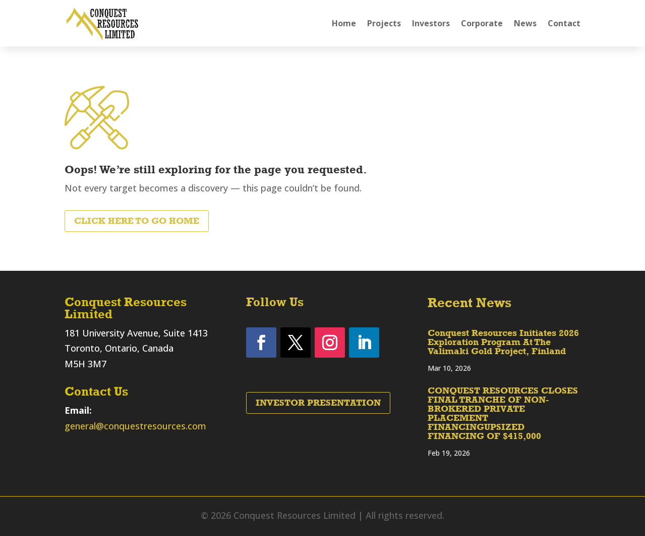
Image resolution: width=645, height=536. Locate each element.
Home (344, 23)
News (525, 23)
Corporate (482, 23)
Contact (564, 23)
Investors (431, 23)
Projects (384, 23)
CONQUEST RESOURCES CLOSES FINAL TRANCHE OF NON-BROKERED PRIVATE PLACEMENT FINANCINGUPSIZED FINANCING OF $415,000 (503, 413)
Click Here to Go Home (136, 220)
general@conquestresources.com (135, 426)
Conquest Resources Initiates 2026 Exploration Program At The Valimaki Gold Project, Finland (503, 342)
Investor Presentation (318, 402)
